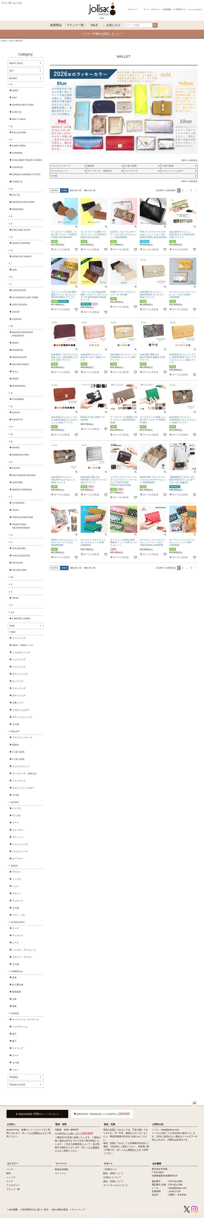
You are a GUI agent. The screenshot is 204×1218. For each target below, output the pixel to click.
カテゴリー (12, 1163)
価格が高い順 (89, 190)
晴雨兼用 (16, 992)
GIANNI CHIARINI (21, 243)
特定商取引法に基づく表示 (35, 1209)
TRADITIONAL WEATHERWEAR (21, 526)
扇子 (14, 1034)
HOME (4, 41)
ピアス (15, 942)
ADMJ (15, 90)
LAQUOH (17, 319)
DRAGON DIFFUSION (23, 202)
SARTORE (17, 482)
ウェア (9, 1181)
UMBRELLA (17, 971)
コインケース (19, 780)
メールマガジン (196, 9)
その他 (15, 724)
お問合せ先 (158, 1124)
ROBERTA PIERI (20, 454)
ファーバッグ (19, 688)
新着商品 (56, 25)
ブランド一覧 (75, 25)
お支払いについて (112, 1177)
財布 (8, 1173)
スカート (16, 893)
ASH (14, 97)
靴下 (14, 1041)
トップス (16, 879)
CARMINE (17, 153)
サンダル (16, 815)
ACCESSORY (18, 922)
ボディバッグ (19, 695)
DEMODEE (17, 209)
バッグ (9, 1169)
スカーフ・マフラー (22, 957)
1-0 (12, 612)
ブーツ (15, 822)
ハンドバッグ (19, 659)
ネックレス (17, 935)
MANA (15, 343)
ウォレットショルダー (23, 788)
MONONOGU (19, 386)
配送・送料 (61, 1124)
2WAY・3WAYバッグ (22, 645)
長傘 (14, 977)
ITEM (11, 41)
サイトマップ (78, 1209)
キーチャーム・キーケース (25, 1019)
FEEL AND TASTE (21, 230)
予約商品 (13, 1077)
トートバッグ (19, 638)
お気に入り (113, 25)
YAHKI (15, 598)
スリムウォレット (21, 766)
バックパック (19, 666)
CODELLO (17, 181)
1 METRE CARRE (21, 618)
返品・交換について (113, 1181)
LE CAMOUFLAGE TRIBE (25, 297)
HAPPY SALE (16, 63)
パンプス (16, 808)
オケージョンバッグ (22, 717)
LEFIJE (15, 312)
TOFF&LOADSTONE (22, 517)
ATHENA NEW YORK (23, 105)
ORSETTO (17, 419)
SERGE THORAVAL (22, 489)
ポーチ (15, 1055)
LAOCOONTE (19, 290)
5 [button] (191, 190)
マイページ (132, 9)
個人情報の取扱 (60, 1209)
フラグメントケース (22, 737)
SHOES (15, 802)
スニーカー (17, 830)
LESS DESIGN (19, 304)
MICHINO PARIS (20, 364)
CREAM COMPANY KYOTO (26, 174)
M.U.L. (15, 371)
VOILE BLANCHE (21, 555)
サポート (108, 1163)
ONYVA (16, 412)
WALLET (15, 731)
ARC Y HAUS (19, 119)
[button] (195, 190)
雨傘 (14, 1006)
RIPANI (15, 447)
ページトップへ (194, 1103)
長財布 (15, 744)
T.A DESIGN (18, 503)
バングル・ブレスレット (24, 950)
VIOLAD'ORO (19, 548)
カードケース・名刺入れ (24, 773)
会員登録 (167, 9)
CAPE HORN (18, 145)
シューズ (10, 1177)
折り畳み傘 (17, 984)
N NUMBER (18, 399)
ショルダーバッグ (21, 652)
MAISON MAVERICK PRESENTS (22, 334)
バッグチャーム (20, 1026)
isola (14, 269)
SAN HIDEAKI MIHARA (24, 475)
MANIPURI (17, 350)
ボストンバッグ (20, 674)
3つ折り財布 (18, 759)
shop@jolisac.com (170, 1129)
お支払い (11, 1124)
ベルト (15, 1069)
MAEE (15, 378)
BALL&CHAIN (19, 132)
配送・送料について (113, 1173)
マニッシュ (17, 837)
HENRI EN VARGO (21, 256)
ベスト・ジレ (19, 915)
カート (146, 9)
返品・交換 (109, 1124)
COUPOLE (17, 167)
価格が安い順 (75, 190)
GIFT (11, 70)
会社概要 (156, 1163)
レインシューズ (20, 844)
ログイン (156, 9)
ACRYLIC (17, 112)
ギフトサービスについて (115, 1185)
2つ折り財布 (18, 752)
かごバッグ (17, 681)
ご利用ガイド (180, 9)
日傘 (14, 999)
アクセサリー (13, 1185)
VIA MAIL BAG (19, 570)
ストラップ (17, 1048)
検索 (155, 25)
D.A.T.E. (16, 195)
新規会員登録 (61, 1169)
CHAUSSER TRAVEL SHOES (27, 160)
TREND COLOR (17, 1084)
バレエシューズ (20, 851)
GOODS (15, 1013)
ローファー (17, 858)
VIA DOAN (17, 562)
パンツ (15, 886)
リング (15, 928)
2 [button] (182, 190)
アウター (16, 872)
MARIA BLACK (19, 357)
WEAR (14, 866)
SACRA (16, 468)
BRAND (13, 78)
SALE (94, 25)
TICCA (15, 510)
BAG (13, 632)
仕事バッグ (17, 702)
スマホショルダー (21, 710)
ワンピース (17, 900)
